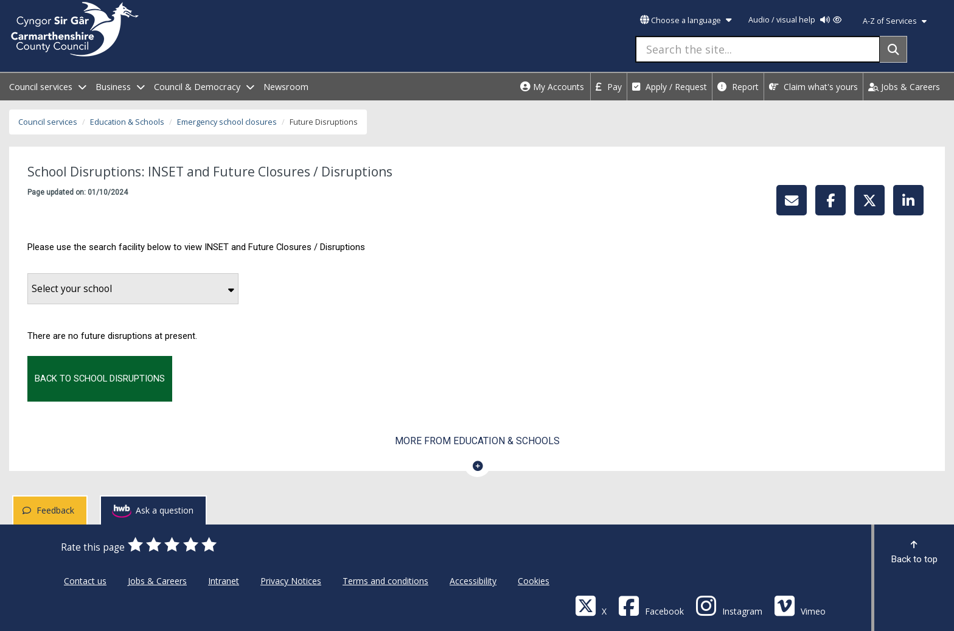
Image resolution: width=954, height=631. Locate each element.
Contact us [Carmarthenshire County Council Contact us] (85, 581)
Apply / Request (669, 86)
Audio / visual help (794, 20)
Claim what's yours (813, 86)
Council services (47, 122)
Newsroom (285, 86)
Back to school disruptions (100, 378)
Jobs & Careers (904, 86)
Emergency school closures (227, 122)
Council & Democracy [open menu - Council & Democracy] (204, 86)
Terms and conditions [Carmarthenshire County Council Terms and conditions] (385, 581)
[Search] (893, 49)
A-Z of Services (895, 21)
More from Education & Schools (477, 441)
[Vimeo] (800, 605)
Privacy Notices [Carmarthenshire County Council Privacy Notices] (290, 581)
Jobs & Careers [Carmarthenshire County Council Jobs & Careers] (157, 581)
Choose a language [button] (685, 20)
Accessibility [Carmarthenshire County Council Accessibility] (473, 581)
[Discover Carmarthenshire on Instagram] (728, 605)
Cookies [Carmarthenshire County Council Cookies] (533, 581)
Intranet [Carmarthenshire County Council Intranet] (223, 581)
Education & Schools (127, 122)
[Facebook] (651, 605)
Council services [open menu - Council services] (47, 86)
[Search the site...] (757, 49)
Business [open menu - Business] (120, 86)
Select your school (133, 288)
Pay (609, 86)
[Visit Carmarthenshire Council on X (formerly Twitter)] (591, 605)
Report (738, 86)
